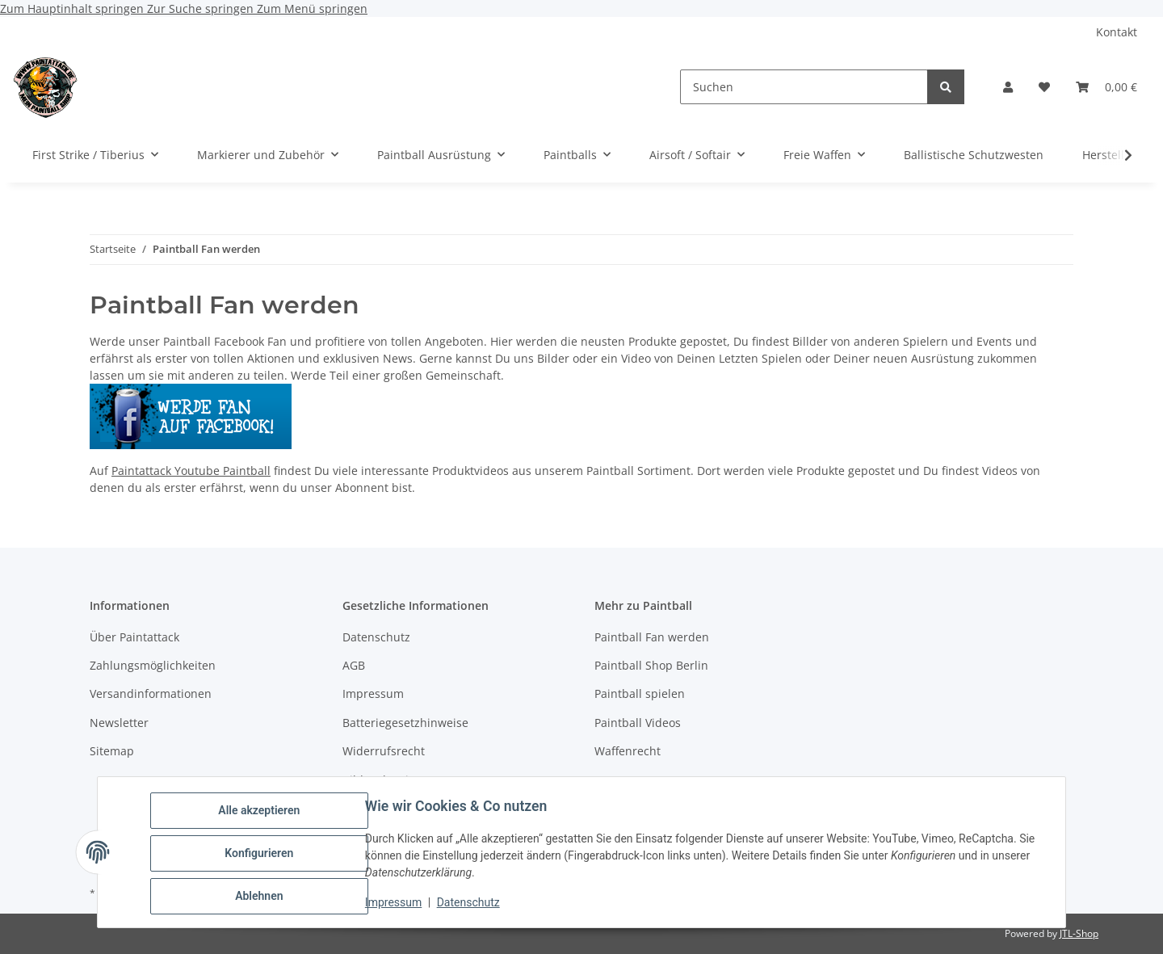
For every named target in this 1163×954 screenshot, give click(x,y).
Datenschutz (470, 903)
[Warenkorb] (1106, 87)
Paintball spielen (639, 693)
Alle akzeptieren (261, 812)
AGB (353, 665)
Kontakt (1116, 32)
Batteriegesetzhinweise (405, 722)
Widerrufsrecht (383, 751)
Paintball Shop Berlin (651, 665)
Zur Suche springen (202, 8)
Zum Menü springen (312, 8)
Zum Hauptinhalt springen (73, 8)
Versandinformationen (151, 693)
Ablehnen (261, 896)
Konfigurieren (261, 854)
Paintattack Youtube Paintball (191, 470)
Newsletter (119, 722)
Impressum (395, 903)
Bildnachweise (381, 780)
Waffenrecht (627, 751)
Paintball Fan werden (651, 637)
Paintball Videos (637, 722)
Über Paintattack (134, 637)
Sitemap (112, 751)
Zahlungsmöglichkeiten (153, 665)
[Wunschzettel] (1044, 87)
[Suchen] (804, 86)
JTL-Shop (1079, 933)
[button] (1008, 87)
